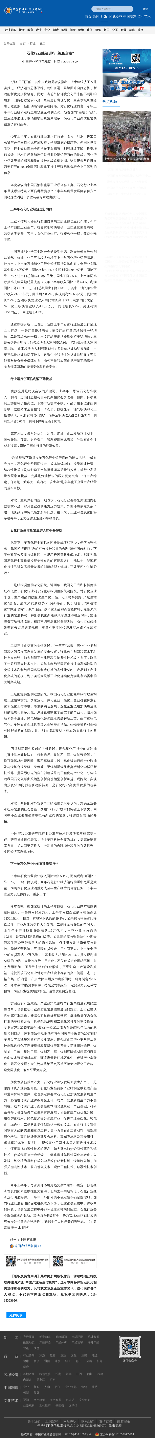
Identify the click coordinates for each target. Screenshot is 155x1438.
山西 (79, 1370)
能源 (64, 30)
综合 (140, 30)
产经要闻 (29, 1333)
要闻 (26, 1396)
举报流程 (115, 1423)
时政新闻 (61, 1333)
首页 (88, 16)
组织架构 (51, 1419)
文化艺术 (144, 16)
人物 (47, 1383)
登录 (145, 9)
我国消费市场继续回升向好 (124, 171)
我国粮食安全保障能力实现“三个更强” (129, 177)
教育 (30, 30)
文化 (47, 30)
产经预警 (77, 1338)
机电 (132, 30)
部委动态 (45, 1333)
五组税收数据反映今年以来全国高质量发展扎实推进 (127, 215)
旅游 (22, 30)
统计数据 (93, 1333)
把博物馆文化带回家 (117, 268)
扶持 (94, 1383)
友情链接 (105, 1419)
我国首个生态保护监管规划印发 (124, 263)
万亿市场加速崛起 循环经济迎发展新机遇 (127, 219)
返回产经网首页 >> (28, 1246)
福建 (100, 1370)
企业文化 (70, 1383)
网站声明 (69, 1419)
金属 (123, 30)
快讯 (26, 1344)
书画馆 (60, 1401)
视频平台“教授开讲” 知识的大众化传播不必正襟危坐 (127, 272)
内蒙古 (27, 1376)
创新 (26, 1389)
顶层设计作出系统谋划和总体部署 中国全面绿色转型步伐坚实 (127, 224)
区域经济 (115, 16)
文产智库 (55, 1396)
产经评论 (45, 1338)
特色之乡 (45, 1370)
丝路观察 (29, 1401)
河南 (69, 1370)
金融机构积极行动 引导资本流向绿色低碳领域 (127, 233)
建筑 (98, 30)
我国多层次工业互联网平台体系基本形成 (129, 189)
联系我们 (87, 1419)
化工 (115, 30)
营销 (84, 1383)
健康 (72, 30)
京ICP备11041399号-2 (78, 1432)
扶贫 (36, 1344)
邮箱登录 (123, 1419)
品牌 (36, 1389)
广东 (53, 1376)
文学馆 (73, 1401)
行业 (104, 16)
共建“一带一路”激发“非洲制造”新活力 (127, 229)
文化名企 (85, 1396)
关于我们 (33, 1419)
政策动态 (29, 1338)
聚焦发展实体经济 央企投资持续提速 (129, 183)
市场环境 (77, 1333)
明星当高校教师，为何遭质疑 (122, 281)
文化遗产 (45, 1401)
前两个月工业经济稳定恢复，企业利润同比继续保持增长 (129, 195)
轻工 (106, 30)
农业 (39, 30)
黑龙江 (41, 1376)
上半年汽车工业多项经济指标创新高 (129, 165)
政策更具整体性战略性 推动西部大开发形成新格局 (127, 238)
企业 (26, 1383)
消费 (56, 30)
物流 (81, 30)
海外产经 (93, 1338)
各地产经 (29, 1370)
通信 (89, 30)
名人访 (70, 1396)
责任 (57, 1383)
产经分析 (61, 1338)
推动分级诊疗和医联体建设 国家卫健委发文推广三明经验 (127, 277)
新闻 (96, 16)
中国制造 (129, 16)
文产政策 (39, 1396)
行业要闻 (10, 30)
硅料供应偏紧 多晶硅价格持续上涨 (126, 258)
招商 (58, 1370)
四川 (90, 1370)
